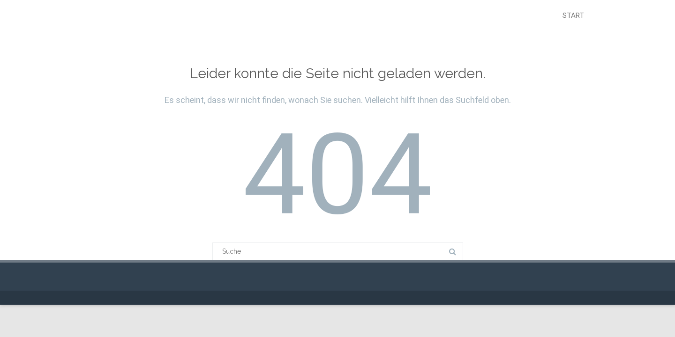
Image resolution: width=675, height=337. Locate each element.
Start (573, 15)
